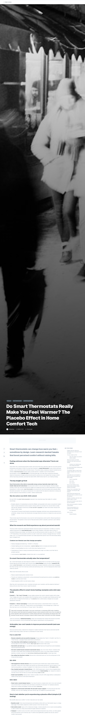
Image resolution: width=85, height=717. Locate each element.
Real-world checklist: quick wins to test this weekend (74, 502)
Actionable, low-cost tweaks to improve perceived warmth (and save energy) (73, 476)
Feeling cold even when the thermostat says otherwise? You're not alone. (74, 452)
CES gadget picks (54, 667)
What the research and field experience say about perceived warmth (74, 461)
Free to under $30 (73, 479)
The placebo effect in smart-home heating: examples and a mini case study (74, 472)
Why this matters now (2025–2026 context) (75, 457)
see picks (39, 686)
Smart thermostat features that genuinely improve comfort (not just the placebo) (74, 495)
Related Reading (72, 514)
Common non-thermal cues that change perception (75, 465)
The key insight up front (72, 455)
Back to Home (7, 2)
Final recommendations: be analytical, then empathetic (72, 508)
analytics (34, 598)
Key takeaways (72, 510)
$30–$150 (71, 481)
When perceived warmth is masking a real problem (74, 505)
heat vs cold (41, 672)
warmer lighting (35, 546)
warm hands (23, 554)
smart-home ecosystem (24, 499)
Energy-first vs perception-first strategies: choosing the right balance (73, 490)
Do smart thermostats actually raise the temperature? (74, 468)
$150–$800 (72, 483)
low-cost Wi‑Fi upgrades (36, 507)
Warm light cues (35, 643)
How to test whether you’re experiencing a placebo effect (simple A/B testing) (73, 486)
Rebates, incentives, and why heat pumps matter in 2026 (74, 498)
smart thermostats (18, 471)
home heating (39, 563)
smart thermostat (44, 468)
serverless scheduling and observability (37, 653)
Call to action (70, 512)
